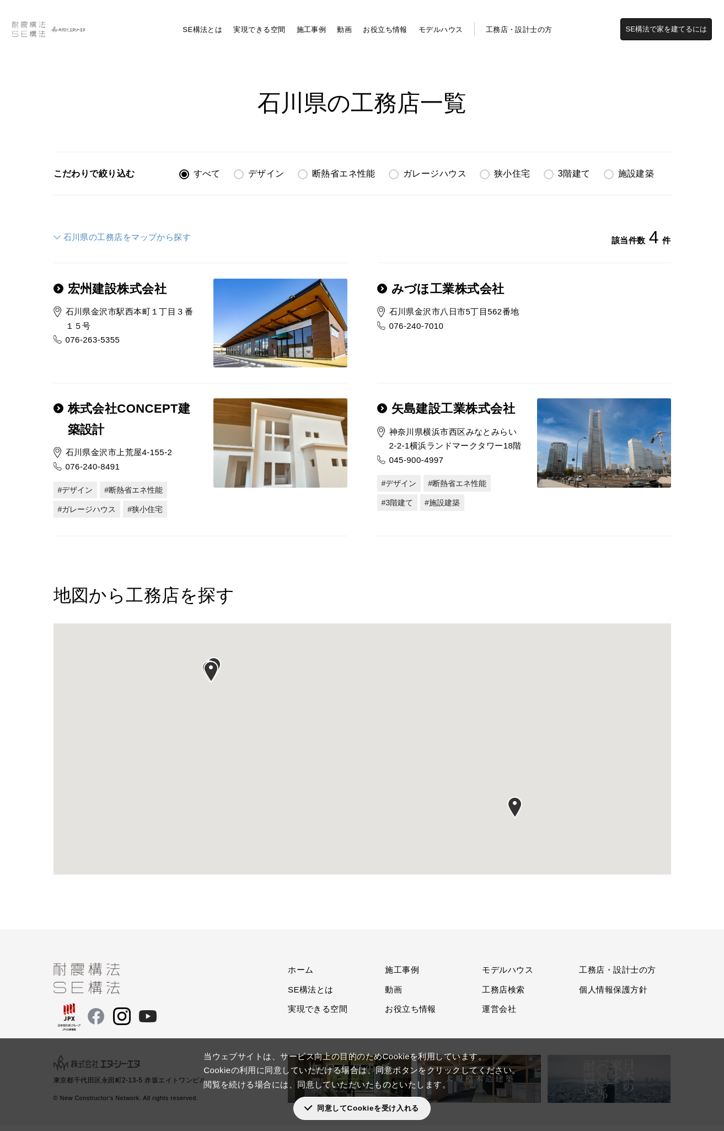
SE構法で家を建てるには (673, 22)
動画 (344, 22)
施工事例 (311, 22)
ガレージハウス (434, 173)
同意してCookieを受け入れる (368, 1108)
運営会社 (499, 1014)
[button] (210, 677)
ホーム (300, 975)
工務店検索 (64, 55)
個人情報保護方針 (613, 995)
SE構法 (25, 55)
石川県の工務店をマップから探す (127, 237)
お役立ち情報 (385, 22)
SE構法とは (202, 22)
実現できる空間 (259, 22)
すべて (207, 173)
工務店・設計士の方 (519, 22)
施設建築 (636, 173)
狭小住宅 (512, 173)
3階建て (574, 173)
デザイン (266, 173)
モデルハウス (441, 22)
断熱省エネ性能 (344, 173)
